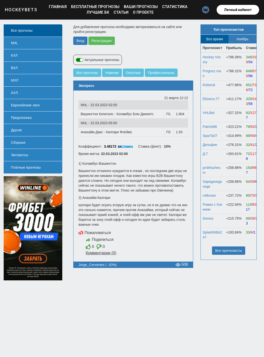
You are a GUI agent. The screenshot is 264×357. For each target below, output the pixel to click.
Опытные (133, 73)
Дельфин (210, 145)
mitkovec (209, 195)
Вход (80, 41)
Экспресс (86, 86)
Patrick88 (210, 127)
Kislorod (209, 85)
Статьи (121, 12)
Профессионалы (161, 73)
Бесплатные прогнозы (95, 6)
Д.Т (205, 154)
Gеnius (208, 218)
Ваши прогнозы (141, 6)
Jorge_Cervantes (91, 265)
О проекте (143, 12)
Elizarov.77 (211, 99)
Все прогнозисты (228, 251)
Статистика (175, 6)
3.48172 (110, 146)
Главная (58, 6)
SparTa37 (210, 136)
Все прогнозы (87, 73)
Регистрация (102, 41)
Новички (111, 73)
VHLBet (208, 113)
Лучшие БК (98, 12)
